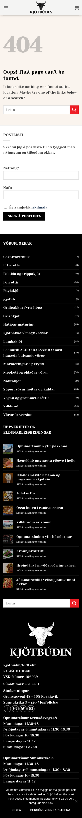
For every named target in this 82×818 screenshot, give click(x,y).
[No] (76, 802)
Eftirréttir (12, 265)
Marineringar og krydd (23, 364)
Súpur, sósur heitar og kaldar (29, 389)
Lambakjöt (12, 341)
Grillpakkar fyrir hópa (22, 307)
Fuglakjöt (11, 291)
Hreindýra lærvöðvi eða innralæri (45, 565)
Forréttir (11, 282)
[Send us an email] (31, 708)
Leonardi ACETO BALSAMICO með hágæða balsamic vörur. (32, 353)
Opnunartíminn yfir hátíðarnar (44, 537)
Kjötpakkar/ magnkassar (25, 333)
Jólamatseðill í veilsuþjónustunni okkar (45, 582)
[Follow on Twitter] (23, 708)
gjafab (9, 299)
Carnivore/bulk (16, 257)
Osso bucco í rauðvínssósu (39, 508)
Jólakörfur (25, 493)
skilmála (39, 207)
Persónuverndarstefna (50, 810)
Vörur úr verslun (18, 415)
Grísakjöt (11, 316)
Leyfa (16, 810)
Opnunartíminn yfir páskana (41, 446)
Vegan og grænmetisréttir (26, 398)
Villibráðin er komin (34, 522)
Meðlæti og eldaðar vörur (25, 372)
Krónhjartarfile (30, 551)
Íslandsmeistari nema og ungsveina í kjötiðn (38, 477)
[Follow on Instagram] (15, 708)
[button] (6, 7)
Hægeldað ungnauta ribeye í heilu (45, 460)
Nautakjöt (12, 381)
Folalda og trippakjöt (21, 274)
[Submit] (74, 109)
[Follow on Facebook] (7, 708)
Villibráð (10, 406)
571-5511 (32, 684)
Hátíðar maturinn (19, 324)
